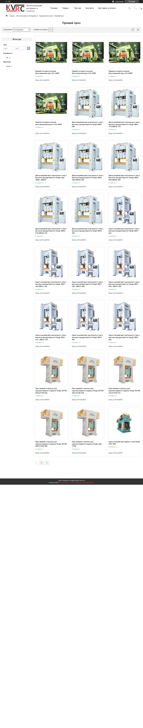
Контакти (90, 8)
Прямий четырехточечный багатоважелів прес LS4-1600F (84, 72)
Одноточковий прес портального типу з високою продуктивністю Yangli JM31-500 (124, 337)
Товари (65, 8)
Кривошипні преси (46, 16)
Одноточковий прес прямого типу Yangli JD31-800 (124, 443)
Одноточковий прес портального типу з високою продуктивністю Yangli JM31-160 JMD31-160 (50, 284)
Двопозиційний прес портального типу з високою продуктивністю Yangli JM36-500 (87, 124)
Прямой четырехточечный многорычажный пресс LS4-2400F (48, 123)
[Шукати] (129, 8)
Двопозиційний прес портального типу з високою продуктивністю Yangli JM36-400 (87, 231)
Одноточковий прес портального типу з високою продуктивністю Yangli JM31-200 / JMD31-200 (87, 284)
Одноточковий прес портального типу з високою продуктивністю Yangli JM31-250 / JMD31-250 (124, 284)
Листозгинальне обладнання (27, 16)
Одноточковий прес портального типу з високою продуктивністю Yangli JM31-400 (87, 337)
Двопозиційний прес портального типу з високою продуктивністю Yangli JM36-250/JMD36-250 (124, 178)
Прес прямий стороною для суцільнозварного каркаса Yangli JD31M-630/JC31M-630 (51, 391)
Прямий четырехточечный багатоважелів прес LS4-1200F (47, 72)
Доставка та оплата (107, 8)
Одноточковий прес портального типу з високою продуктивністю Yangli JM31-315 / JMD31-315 (50, 337)
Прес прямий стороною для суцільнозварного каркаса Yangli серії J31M (87, 444)
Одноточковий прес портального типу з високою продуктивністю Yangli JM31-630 (124, 231)
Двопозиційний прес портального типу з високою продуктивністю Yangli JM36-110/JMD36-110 (124, 124)
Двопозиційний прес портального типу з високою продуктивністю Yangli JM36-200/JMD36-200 (87, 178)
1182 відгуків (119, 1)
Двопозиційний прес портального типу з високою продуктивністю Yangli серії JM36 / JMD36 (51, 178)
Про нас (77, 8)
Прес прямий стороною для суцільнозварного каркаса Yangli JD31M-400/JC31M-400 (51, 444)
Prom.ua (82, 480)
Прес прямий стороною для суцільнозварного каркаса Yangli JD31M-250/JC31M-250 (88, 391)
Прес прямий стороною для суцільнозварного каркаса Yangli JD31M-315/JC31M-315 (125, 391)
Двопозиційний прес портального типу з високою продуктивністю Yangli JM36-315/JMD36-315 (51, 231)
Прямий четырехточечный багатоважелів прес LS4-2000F (121, 72)
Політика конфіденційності (85, 482)
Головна (54, 8)
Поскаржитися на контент (68, 482)
